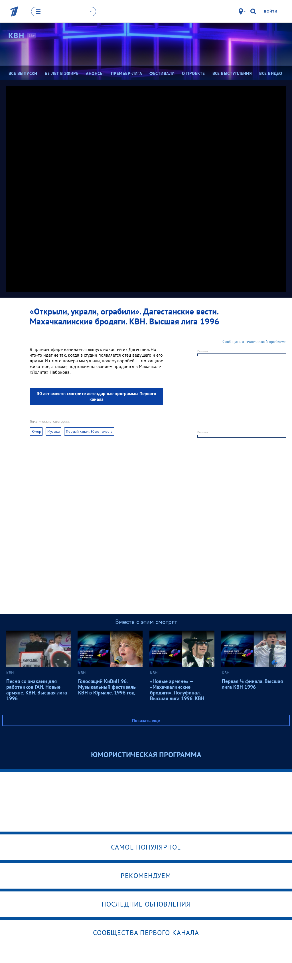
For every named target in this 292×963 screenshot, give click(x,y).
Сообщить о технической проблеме (254, 341)
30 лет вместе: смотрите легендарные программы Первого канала (96, 396)
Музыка (53, 431)
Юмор (36, 431)
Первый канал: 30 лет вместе (89, 431)
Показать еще (146, 720)
